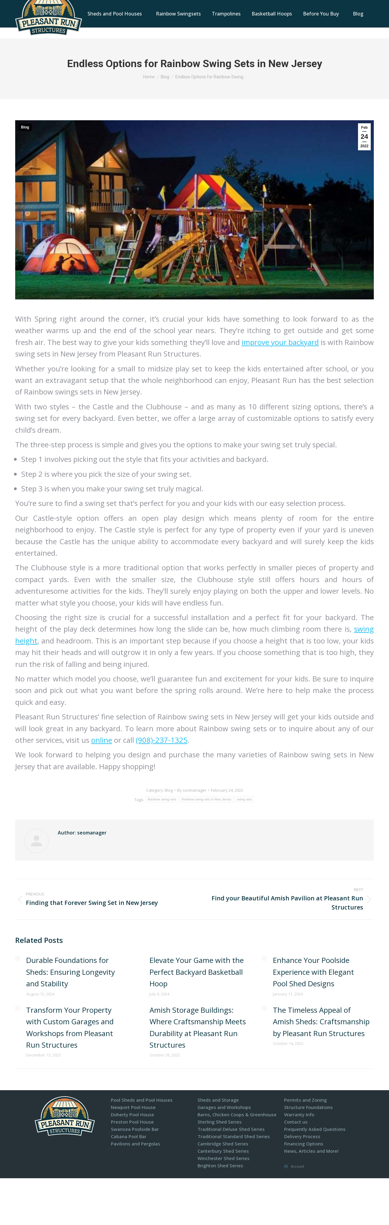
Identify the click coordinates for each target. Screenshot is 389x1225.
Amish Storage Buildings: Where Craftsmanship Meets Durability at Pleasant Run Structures (198, 1027)
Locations (245, 6)
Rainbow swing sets (162, 799)
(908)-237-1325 (162, 740)
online (101, 740)
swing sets (244, 799)
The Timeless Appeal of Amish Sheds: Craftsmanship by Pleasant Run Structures (321, 1021)
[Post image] (17, 958)
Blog (25, 127)
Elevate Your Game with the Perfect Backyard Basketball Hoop (197, 971)
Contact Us (276, 6)
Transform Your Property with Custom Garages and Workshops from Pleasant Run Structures (70, 1027)
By (191, 790)
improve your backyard (280, 342)
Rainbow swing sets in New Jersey (207, 799)
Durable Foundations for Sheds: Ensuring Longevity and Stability (70, 971)
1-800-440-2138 (210, 6)
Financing (348, 6)
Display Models (313, 6)
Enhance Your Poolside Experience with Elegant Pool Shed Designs (313, 971)
